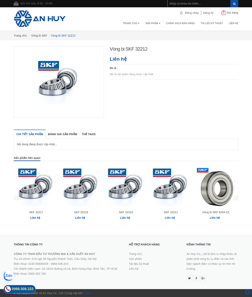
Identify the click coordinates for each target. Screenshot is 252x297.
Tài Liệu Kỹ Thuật (212, 23)
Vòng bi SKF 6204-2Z (215, 212)
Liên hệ (233, 23)
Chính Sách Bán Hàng (180, 23)
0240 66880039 (38, 263)
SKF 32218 (81, 212)
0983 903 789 (37, 273)
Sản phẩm (152, 23)
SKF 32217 (36, 212)
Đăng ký (208, 12)
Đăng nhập (192, 12)
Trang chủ (131, 23)
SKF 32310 (126, 212)
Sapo (86, 293)
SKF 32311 (171, 212)
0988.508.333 (59, 263)
